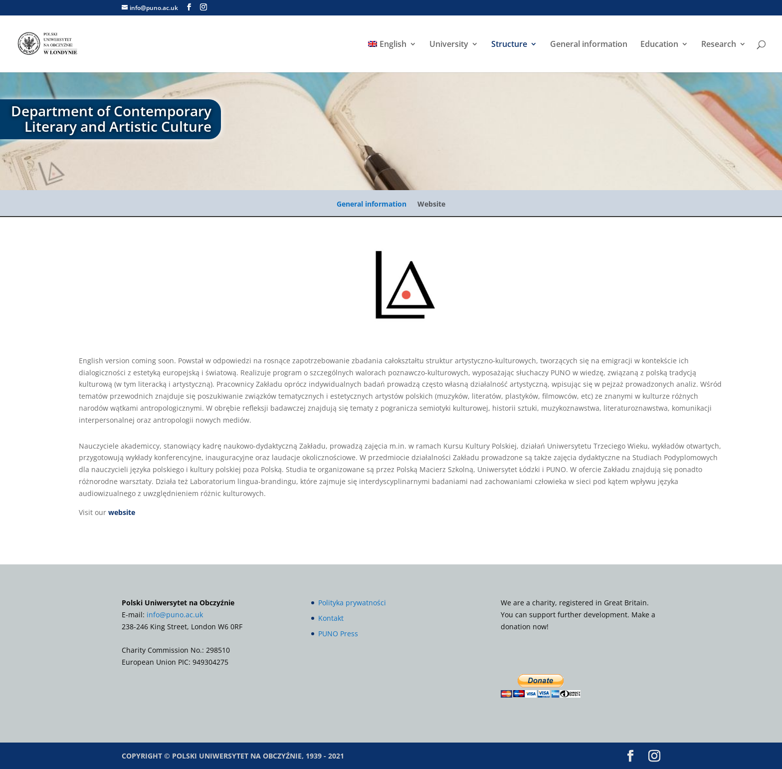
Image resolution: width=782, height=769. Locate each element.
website (121, 512)
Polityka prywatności (352, 602)
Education (659, 44)
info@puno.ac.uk (175, 614)
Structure (509, 44)
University (448, 44)
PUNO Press (338, 633)
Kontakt (331, 618)
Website (431, 205)
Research (718, 44)
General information (588, 44)
